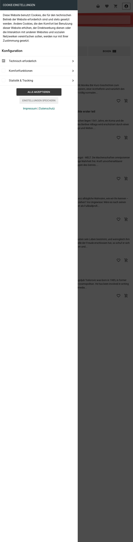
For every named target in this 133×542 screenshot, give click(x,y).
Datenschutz (47, 108)
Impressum (30, 108)
